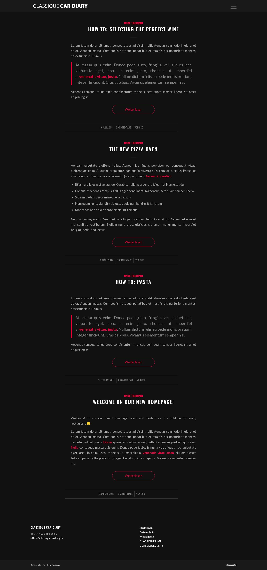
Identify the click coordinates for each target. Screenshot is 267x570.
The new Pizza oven (133, 149)
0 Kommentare (123, 127)
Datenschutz (147, 532)
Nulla (74, 447)
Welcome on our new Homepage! (133, 402)
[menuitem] (232, 6)
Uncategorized (133, 23)
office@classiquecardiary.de (47, 538)
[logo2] (60, 6)
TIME (151, 541)
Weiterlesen (133, 109)
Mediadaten (147, 536)
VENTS (151, 545)
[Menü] (232, 6)
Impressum (146, 527)
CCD (141, 127)
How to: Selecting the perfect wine (133, 29)
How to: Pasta (133, 282)
